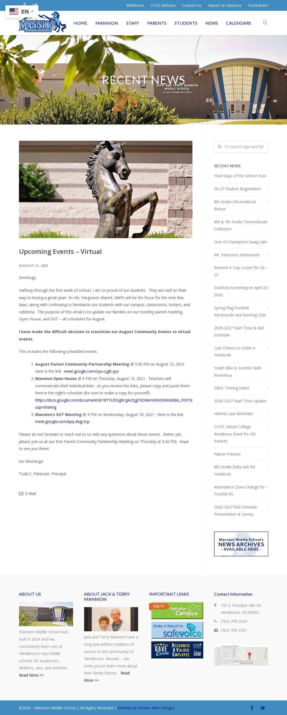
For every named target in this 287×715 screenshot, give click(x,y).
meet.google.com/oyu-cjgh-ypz (91, 371)
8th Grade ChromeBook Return (235, 205)
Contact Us (192, 5)
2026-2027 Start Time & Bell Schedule (239, 331)
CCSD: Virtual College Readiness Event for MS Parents (235, 434)
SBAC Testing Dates (232, 388)
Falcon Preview (227, 454)
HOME (80, 22)
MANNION (106, 22)
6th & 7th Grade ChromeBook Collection (240, 225)
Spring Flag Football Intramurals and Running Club (240, 311)
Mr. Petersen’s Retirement (237, 254)
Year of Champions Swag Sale (240, 241)
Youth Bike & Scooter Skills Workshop (238, 371)
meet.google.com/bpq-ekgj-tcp (62, 421)
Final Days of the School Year (240, 175)
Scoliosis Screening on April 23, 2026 (241, 291)
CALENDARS (238, 22)
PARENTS (156, 22)
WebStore (135, 5)
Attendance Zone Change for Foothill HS (239, 490)
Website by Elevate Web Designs (146, 707)
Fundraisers (258, 5)
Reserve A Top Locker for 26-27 (240, 271)
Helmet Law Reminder (233, 413)
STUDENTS (186, 22)
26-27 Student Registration (237, 188)
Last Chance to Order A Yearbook (234, 351)
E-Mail (27, 493)
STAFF (132, 22)
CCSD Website (163, 5)
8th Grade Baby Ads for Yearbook (234, 470)
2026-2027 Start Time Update (240, 401)
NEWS (211, 22)
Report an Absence (224, 5)
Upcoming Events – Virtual (60, 251)
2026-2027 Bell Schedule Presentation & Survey (235, 510)
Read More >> (31, 675)
